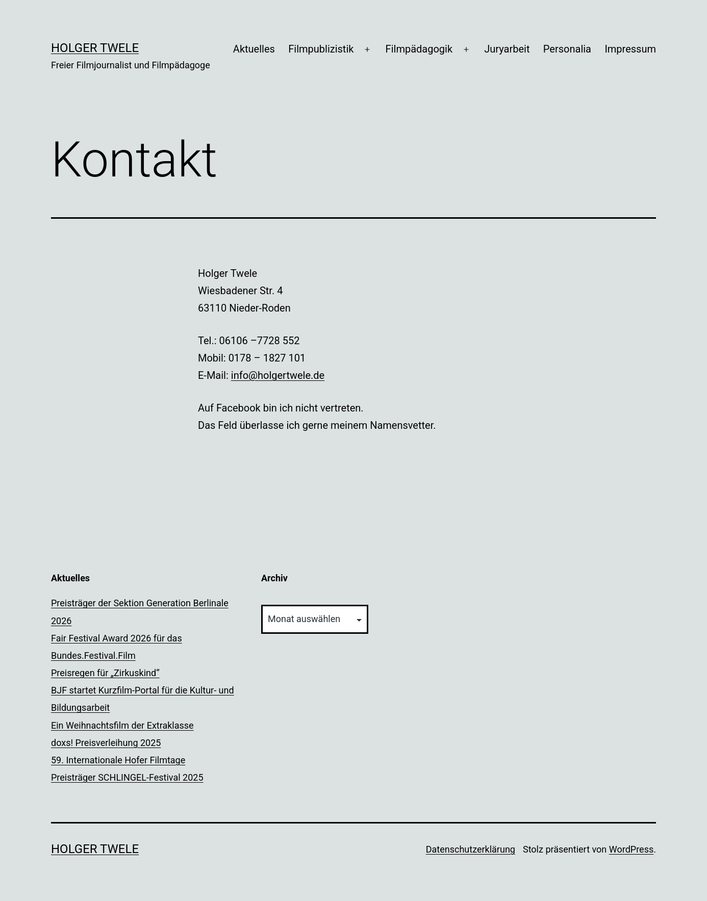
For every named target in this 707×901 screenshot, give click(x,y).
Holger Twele (95, 48)
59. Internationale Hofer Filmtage (118, 760)
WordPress (631, 849)
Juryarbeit (506, 49)
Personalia (567, 49)
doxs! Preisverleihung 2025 (106, 742)
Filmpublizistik (320, 49)
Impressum (630, 49)
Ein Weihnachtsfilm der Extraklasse (122, 725)
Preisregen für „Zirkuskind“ (105, 672)
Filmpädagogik (419, 49)
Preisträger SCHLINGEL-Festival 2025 (127, 777)
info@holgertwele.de (277, 375)
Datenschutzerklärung (470, 849)
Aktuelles (254, 49)
